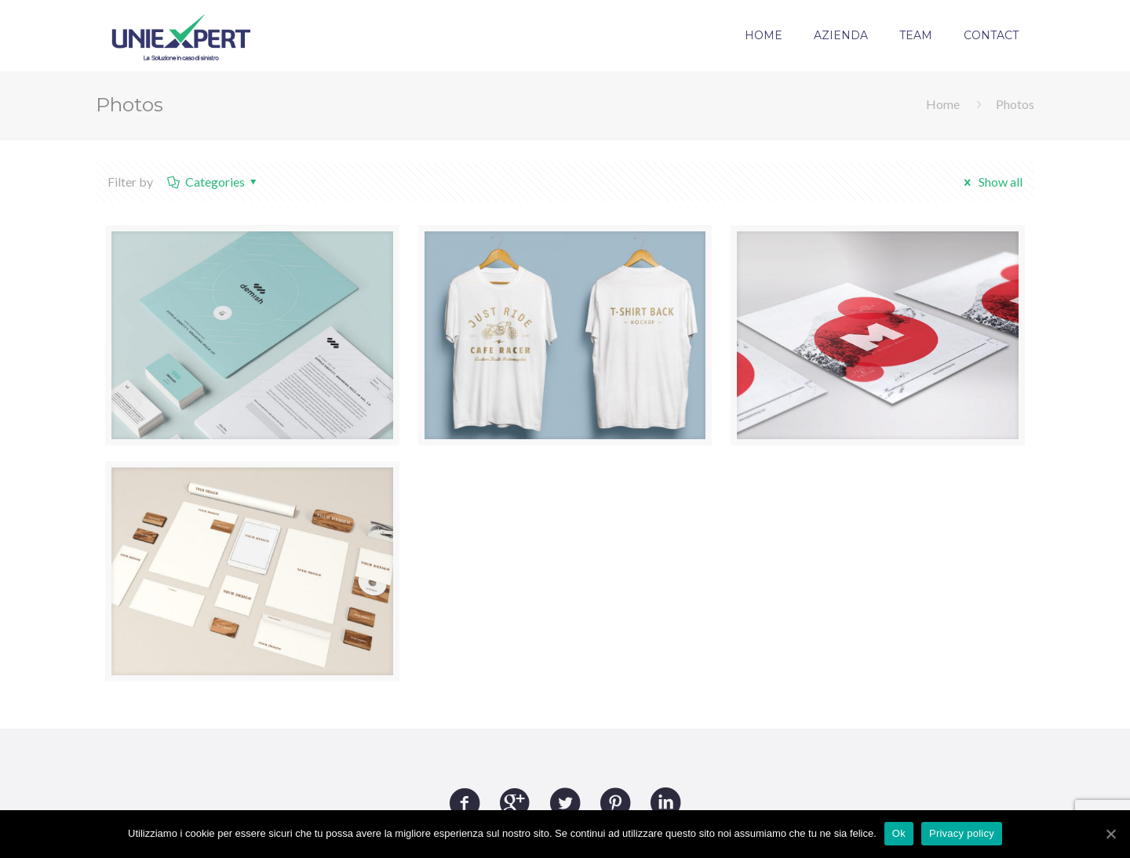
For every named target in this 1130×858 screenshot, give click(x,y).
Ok (899, 833)
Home (943, 103)
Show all (990, 181)
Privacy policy (961, 833)
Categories (213, 181)
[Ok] (1110, 834)
